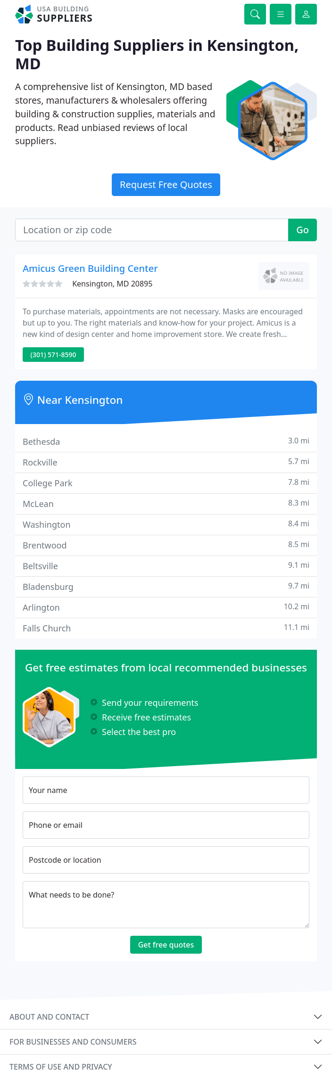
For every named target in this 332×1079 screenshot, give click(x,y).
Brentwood (166, 545)
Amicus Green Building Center (90, 268)
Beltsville (166, 566)
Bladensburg (166, 586)
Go (302, 229)
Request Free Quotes (166, 184)
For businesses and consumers (72, 1042)
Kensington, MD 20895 (112, 283)
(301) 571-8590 (53, 354)
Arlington (166, 607)
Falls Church (166, 628)
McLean (166, 503)
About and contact (49, 1017)
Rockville (166, 462)
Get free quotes (166, 945)
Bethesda (166, 441)
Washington (166, 524)
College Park (166, 483)
